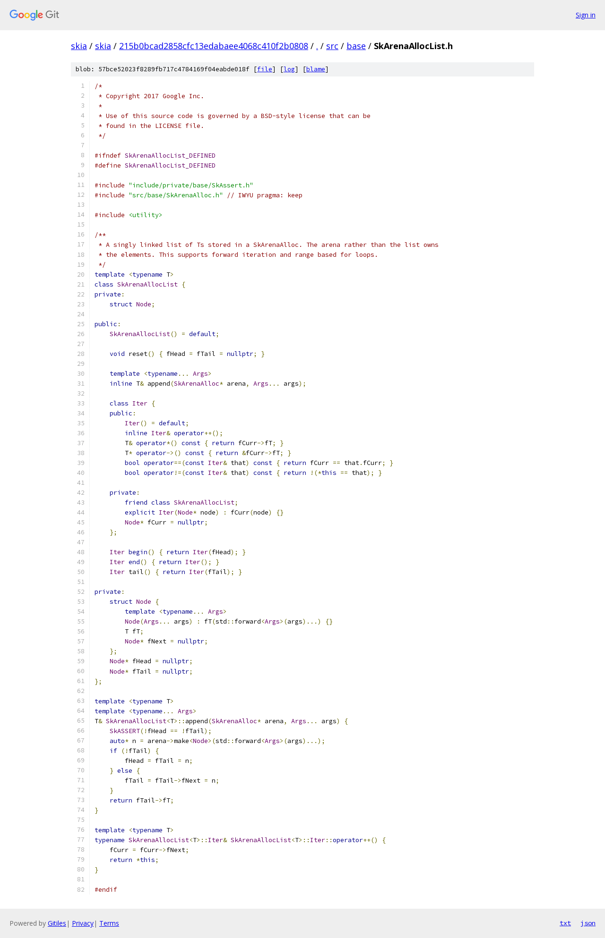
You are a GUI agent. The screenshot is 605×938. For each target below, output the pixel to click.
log (289, 69)
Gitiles (57, 923)
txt (565, 923)
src (332, 45)
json (588, 923)
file (264, 69)
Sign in (586, 14)
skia (79, 45)
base (356, 45)
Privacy (83, 923)
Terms (109, 923)
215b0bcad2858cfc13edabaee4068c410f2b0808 (213, 45)
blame (315, 69)
